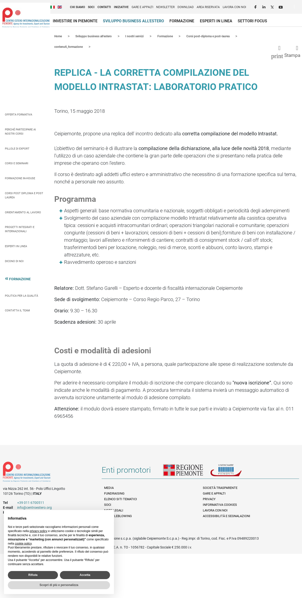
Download (186, 7)
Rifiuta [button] (32, 575)
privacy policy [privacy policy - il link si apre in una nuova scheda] (38, 531)
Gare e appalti (142, 7)
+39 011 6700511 (30, 502)
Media (109, 487)
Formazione (181, 21)
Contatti (104, 7)
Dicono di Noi (14, 260)
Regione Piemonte (186, 471)
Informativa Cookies (220, 504)
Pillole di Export (17, 148)
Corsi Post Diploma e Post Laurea (24, 195)
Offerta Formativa (18, 114)
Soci (91, 7)
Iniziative (121, 7)
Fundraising (114, 493)
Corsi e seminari (16, 163)
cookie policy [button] (23, 543)
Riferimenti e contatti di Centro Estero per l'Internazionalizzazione (47, 472)
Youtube (281, 6)
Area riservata (208, 7)
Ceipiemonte (26, 17)
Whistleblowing (118, 515)
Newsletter (165, 7)
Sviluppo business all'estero (133, 21)
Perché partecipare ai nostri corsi (20, 131)
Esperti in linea (216, 21)
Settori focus (252, 21)
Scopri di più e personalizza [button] (59, 585)
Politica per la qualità (21, 295)
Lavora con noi (234, 7)
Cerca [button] (300, 8)
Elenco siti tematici (120, 498)
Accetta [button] (85, 575)
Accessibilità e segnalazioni (226, 515)
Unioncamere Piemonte (232, 471)
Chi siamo (77, 7)
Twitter (273, 6)
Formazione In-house (20, 177)
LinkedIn (264, 6)
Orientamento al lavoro (23, 212)
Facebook (256, 6)
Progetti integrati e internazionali (19, 228)
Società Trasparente (220, 487)
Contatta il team (17, 310)
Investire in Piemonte (75, 21)
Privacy (209, 498)
